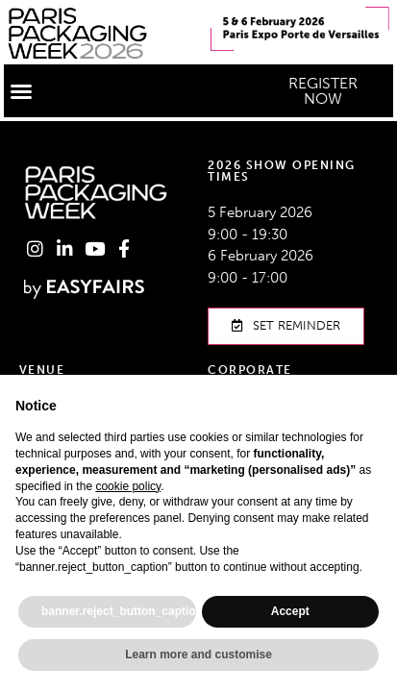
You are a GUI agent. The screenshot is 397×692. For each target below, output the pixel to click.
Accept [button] (290, 611)
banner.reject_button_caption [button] (118, 611)
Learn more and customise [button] (198, 654)
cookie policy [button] (128, 486)
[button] (21, 91)
